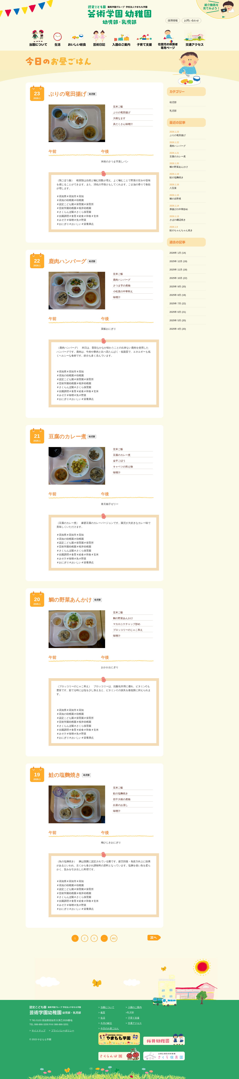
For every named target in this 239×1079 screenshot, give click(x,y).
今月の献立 (106, 1023)
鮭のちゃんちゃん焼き (181, 230)
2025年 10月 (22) (178, 278)
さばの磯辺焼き (178, 219)
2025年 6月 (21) (178, 312)
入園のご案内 (135, 1007)
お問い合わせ (191, 20)
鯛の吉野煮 (175, 198)
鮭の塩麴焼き (176, 177)
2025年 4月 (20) (178, 329)
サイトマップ (38, 1030)
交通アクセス (135, 1023)
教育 (103, 1012)
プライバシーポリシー (62, 1030)
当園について (107, 1007)
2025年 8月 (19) (178, 295)
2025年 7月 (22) (178, 303)
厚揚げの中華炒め (179, 209)
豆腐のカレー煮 (178, 156)
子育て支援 (133, 1018)
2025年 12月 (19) (178, 261)
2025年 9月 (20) (178, 286)
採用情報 (173, 20)
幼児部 (173, 102)
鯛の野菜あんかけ (179, 167)
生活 (103, 1018)
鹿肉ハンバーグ (178, 146)
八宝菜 (173, 188)
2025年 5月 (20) (178, 320)
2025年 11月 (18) (178, 269)
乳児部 (173, 110)
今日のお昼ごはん (110, 1028)
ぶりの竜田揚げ (178, 135)
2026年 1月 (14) (178, 252)
